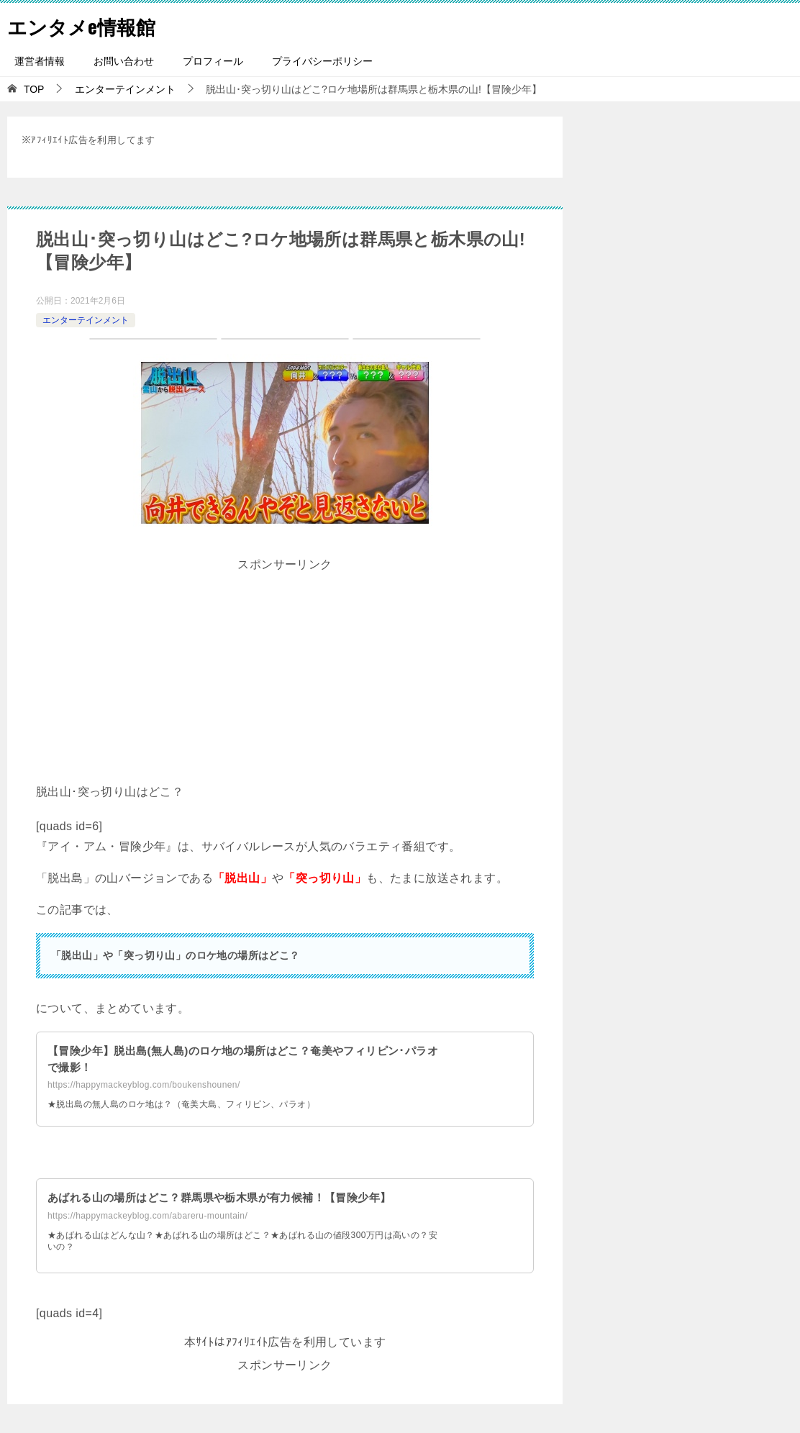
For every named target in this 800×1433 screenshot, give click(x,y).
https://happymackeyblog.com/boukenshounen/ (143, 1085)
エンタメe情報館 (89, 25)
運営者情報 (39, 61)
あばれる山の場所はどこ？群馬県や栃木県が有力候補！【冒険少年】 (230, 1197)
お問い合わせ (124, 61)
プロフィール (213, 61)
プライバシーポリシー (322, 61)
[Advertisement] (285, 677)
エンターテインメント (85, 320)
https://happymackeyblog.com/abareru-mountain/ (147, 1216)
